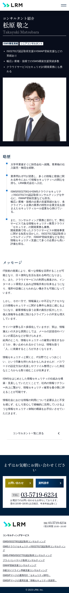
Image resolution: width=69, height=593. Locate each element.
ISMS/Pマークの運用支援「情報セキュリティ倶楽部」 (30, 580)
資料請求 (43, 482)
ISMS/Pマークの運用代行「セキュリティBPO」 (27, 575)
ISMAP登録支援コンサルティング (19, 565)
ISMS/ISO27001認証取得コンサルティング (24, 541)
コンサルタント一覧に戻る (28, 433)
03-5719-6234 (35, 494)
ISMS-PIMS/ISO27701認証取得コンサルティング (27, 555)
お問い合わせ (16, 482)
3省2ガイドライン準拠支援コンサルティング (25, 570)
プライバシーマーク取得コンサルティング (24, 560)
